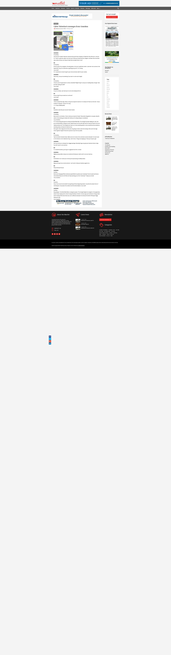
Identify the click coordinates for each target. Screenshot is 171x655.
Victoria (108, 87)
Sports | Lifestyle (75, 8)
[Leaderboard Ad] (99, 5)
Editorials (108, 89)
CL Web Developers (81, 245)
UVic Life (108, 235)
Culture (68, 8)
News (53, 8)
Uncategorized (102, 235)
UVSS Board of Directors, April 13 (115, 119)
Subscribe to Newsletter (111, 17)
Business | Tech (112, 229)
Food (107, 96)
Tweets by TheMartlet (110, 138)
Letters (108, 91)
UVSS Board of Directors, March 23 (114, 129)
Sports (108, 102)
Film (107, 95)
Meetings (88, 8)
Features (63, 8)
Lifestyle (108, 104)
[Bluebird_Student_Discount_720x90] (72, 18)
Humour (82, 8)
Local (107, 83)
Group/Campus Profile (103, 232)
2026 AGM (93, 8)
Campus (108, 81)
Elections (101, 231)
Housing (108, 106)
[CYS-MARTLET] (76, 205)
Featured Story (107, 231)
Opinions (57, 8)
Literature (108, 99)
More (98, 8)
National (108, 85)
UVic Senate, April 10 (114, 124)
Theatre (108, 101)
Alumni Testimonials (103, 229)
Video (111, 235)
